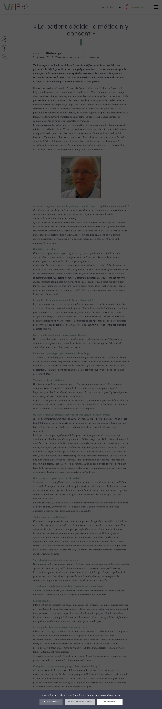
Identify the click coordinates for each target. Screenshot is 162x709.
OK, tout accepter (51, 701)
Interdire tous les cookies (80, 701)
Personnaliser (109, 701)
